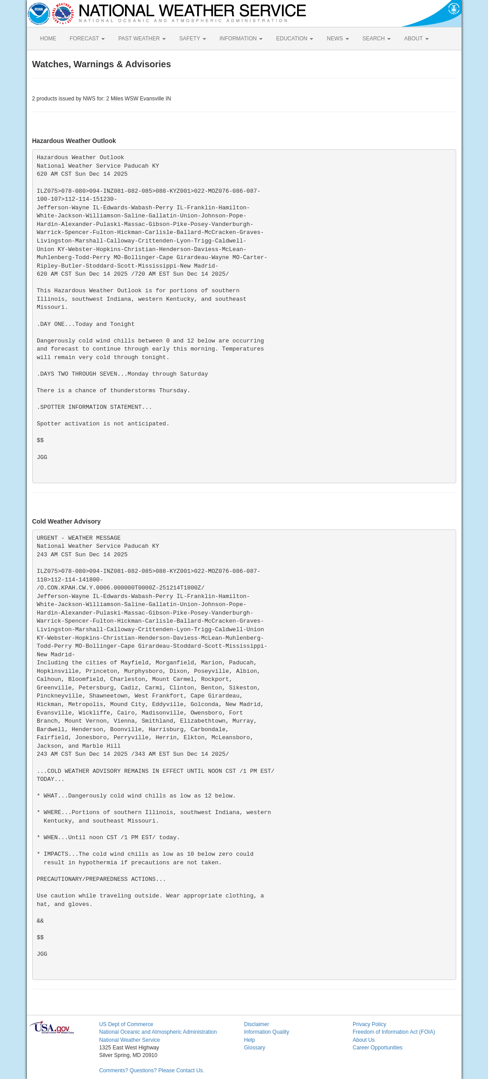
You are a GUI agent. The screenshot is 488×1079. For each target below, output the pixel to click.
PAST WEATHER (142, 38)
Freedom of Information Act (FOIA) (394, 1032)
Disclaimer (256, 1024)
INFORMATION (241, 38)
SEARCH (377, 38)
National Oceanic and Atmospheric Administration (158, 1032)
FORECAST (87, 38)
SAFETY (192, 38)
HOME (48, 38)
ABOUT (416, 38)
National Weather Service (129, 1040)
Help (249, 1040)
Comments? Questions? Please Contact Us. (151, 1070)
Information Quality (266, 1032)
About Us (364, 1040)
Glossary (254, 1047)
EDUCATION (294, 38)
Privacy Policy (369, 1024)
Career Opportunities (377, 1047)
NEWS (338, 38)
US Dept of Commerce (126, 1024)
